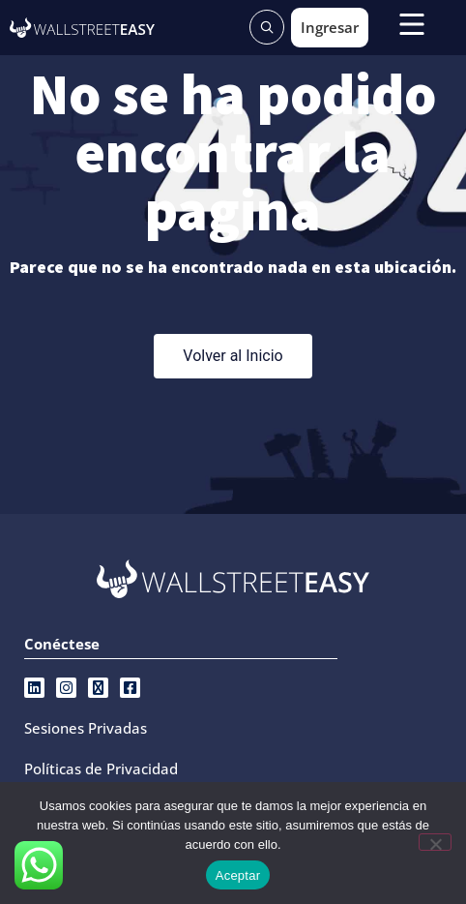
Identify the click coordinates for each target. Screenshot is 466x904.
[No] (435, 842)
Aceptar (238, 875)
